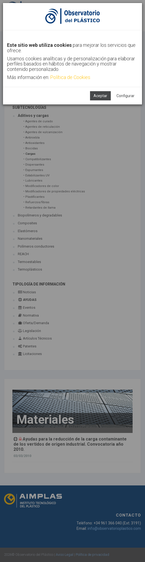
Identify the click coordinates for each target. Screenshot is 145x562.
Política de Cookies (70, 77)
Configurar (125, 96)
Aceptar (100, 96)
